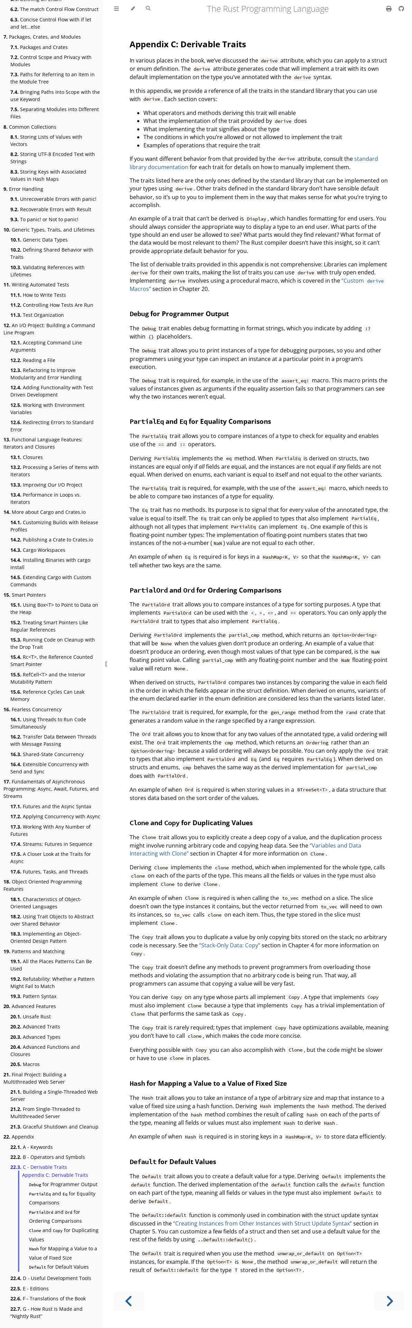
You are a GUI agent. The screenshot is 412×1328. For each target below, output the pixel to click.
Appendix (18, 1136)
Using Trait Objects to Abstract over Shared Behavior (52, 920)
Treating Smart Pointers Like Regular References (49, 626)
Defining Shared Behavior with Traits (51, 253)
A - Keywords (31, 1147)
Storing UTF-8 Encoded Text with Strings (52, 158)
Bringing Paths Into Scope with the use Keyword (55, 95)
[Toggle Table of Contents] (116, 8)
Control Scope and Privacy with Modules (51, 61)
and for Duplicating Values (64, 1235)
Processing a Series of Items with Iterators (54, 471)
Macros (25, 1064)
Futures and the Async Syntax (50, 806)
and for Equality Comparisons (62, 1198)
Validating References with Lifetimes (47, 271)
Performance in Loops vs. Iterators (45, 498)
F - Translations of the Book (48, 1298)
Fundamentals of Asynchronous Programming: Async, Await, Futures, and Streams (51, 788)
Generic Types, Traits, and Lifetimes (49, 229)
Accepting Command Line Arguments (46, 346)
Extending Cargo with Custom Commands (50, 581)
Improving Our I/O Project (46, 484)
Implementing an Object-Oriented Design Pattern (45, 937)
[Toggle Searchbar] (148, 8)
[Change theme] (132, 8)
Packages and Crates (39, 47)
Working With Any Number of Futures (50, 830)
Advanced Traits (35, 1026)
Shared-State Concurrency (47, 754)
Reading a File (32, 360)
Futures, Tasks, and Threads (49, 871)
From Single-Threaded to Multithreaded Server (45, 1113)
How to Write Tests (38, 295)
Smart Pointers (24, 595)
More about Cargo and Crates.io (44, 512)
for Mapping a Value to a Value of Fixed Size (63, 1253)
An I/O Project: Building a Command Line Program (49, 329)
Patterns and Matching (34, 951)
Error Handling (23, 189)
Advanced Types (35, 1037)
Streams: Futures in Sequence (51, 844)
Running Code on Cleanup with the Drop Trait (52, 643)
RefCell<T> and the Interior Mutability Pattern (47, 678)
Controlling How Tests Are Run (51, 305)
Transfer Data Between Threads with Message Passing (53, 740)
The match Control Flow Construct (54, 9)
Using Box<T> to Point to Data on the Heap (54, 608)
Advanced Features (29, 1006)
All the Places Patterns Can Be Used (51, 965)
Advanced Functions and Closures (45, 1050)
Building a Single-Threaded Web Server (54, 1095)
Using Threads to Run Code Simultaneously (48, 723)
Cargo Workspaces (37, 550)
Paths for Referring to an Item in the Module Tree (52, 78)
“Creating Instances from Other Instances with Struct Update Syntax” (262, 1223)
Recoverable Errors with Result (50, 209)
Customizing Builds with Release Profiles (54, 526)
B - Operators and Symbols (47, 1157)
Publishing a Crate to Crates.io (51, 539)
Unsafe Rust (30, 1016)
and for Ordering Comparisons (55, 1216)
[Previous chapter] (128, 1301)
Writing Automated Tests (36, 284)
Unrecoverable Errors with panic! (53, 199)
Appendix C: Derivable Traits (55, 1175)
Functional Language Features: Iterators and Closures (43, 443)
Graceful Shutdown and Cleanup (54, 1126)
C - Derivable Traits (38, 1167)
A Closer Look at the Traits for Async (50, 858)
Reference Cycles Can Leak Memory (47, 695)
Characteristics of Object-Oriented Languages (46, 903)
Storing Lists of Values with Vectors (46, 140)
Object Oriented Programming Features (42, 885)
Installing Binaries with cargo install (50, 563)
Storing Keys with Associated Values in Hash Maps (48, 175)
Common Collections (29, 127)
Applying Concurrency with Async (55, 816)
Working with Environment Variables (47, 409)
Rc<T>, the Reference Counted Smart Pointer (51, 660)
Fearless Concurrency (32, 709)
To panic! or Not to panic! (44, 219)
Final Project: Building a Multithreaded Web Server (34, 1078)
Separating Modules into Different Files (54, 113)
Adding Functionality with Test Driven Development (51, 391)
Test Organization (37, 315)
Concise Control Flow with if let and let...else (50, 23)
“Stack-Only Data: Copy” (229, 945)
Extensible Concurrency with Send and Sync (49, 768)
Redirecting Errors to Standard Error (52, 426)
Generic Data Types (39, 239)
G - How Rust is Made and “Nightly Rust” (46, 1312)
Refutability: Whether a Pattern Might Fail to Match (52, 982)
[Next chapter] (389, 1301)
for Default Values (59, 1266)
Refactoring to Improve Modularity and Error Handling (46, 374)
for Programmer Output (63, 1184)
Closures (26, 457)
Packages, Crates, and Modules (42, 36)
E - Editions (29, 1288)
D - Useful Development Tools (50, 1278)
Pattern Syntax (33, 996)
